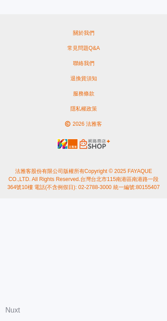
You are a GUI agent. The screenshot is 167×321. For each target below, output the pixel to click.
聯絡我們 (83, 63)
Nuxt (12, 310)
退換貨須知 (83, 78)
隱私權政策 (83, 109)
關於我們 (83, 33)
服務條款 (83, 94)
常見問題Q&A (83, 48)
